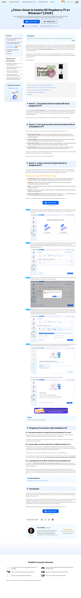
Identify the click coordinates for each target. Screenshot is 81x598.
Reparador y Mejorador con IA (29, 1)
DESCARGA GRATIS (31, 21)
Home (9, 580)
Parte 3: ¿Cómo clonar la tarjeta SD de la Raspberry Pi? (39, 90)
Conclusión (9, 53)
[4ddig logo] (4, 1)
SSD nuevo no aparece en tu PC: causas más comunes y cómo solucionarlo (14, 71)
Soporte (52, 1)
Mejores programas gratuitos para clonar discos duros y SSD (14, 78)
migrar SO (64, 193)
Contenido (8, 35)
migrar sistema (56, 26)
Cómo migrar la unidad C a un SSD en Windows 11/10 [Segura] (14, 64)
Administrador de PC (43, 1)
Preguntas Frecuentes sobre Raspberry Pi (36, 92)
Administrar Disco (10, 58)
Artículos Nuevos (10, 61)
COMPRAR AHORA (49, 21)
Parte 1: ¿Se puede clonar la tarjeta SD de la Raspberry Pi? (40, 85)
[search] (71, 2)
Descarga (64, 1)
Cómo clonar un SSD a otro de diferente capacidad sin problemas (14, 68)
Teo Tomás (27, 26)
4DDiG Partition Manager (41, 171)
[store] (68, 1)
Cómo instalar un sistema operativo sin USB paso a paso (14, 75)
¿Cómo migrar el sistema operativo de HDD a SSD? (37, 480)
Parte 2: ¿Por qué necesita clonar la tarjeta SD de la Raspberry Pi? (41, 87)
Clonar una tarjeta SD (55, 45)
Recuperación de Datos (14, 1)
